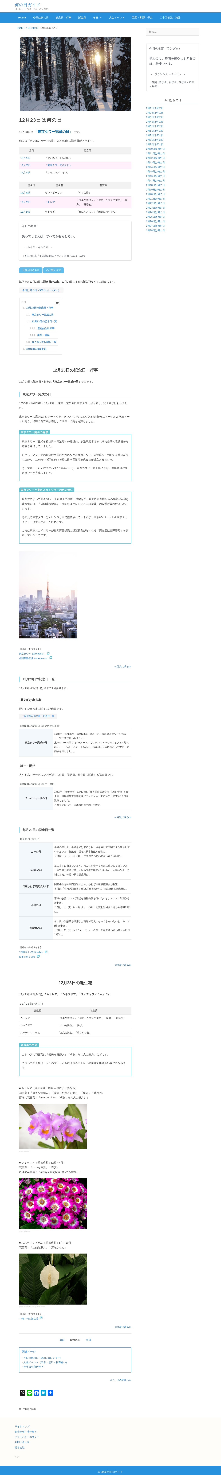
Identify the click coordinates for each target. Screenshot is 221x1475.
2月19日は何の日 (155, 189)
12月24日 (25, 172)
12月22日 (25, 158)
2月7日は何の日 (155, 135)
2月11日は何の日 (155, 153)
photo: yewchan (24, 1229)
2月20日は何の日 (155, 194)
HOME (22, 17)
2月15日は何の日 (155, 171)
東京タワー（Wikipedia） (32, 652)
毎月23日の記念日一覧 (44, 340)
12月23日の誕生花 (36, 347)
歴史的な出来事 (45, 326)
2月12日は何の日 (155, 158)
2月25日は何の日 (155, 216)
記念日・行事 (63, 17)
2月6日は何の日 (155, 130)
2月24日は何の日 (155, 212)
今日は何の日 (41, 17)
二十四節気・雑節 (170, 17)
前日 (62, 1337)
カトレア (50, 202)
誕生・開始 (43, 333)
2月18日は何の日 (155, 185)
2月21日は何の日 (155, 198)
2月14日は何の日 (155, 167)
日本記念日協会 (27, 954)
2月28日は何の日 (155, 230)
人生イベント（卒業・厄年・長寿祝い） (45, 1359)
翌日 (88, 1337)
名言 (99, 17)
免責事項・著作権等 (26, 1429)
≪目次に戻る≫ (122, 664)
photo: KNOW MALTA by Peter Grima (32, 1304)
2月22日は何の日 (155, 203)
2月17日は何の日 (155, 180)
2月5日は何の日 (155, 126)
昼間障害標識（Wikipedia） (33, 656)
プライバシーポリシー (27, 1434)
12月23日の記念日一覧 (44, 319)
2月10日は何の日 (155, 148)
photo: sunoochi (24, 1149)
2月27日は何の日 (155, 225)
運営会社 (20, 1444)
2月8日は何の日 (155, 139)
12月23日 (25, 165)
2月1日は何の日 (155, 108)
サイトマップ (22, 1423)
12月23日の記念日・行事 (39, 306)
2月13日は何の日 (155, 162)
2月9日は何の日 (155, 144)
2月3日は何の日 (155, 117)
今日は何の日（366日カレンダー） (42, 1355)
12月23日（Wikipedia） (31, 949)
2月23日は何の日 (155, 207)
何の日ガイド (28, 4)
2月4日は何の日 (155, 121)
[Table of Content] (57, 301)
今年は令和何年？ (33, 1364)
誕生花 (82, 17)
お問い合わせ (22, 1439)
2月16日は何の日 (155, 176)
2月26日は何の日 (155, 221)
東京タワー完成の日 (43, 312)
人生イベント (117, 17)
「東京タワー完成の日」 (58, 165)
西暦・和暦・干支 (142, 17)
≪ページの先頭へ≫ (120, 1377)
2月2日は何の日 (155, 112)
